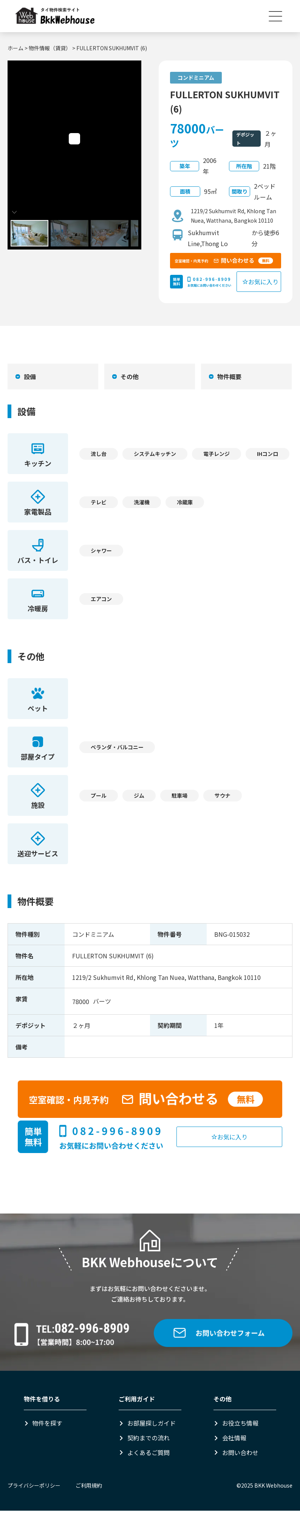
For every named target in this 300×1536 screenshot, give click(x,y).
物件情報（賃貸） (50, 48)
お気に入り (260, 281)
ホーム (15, 48)
